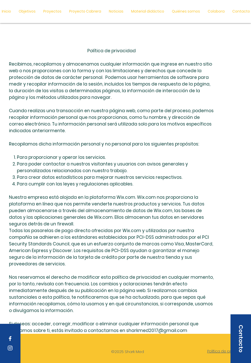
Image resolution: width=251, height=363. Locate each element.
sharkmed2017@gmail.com (156, 330)
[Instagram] (10, 348)
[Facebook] (10, 338)
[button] (147, 11)
